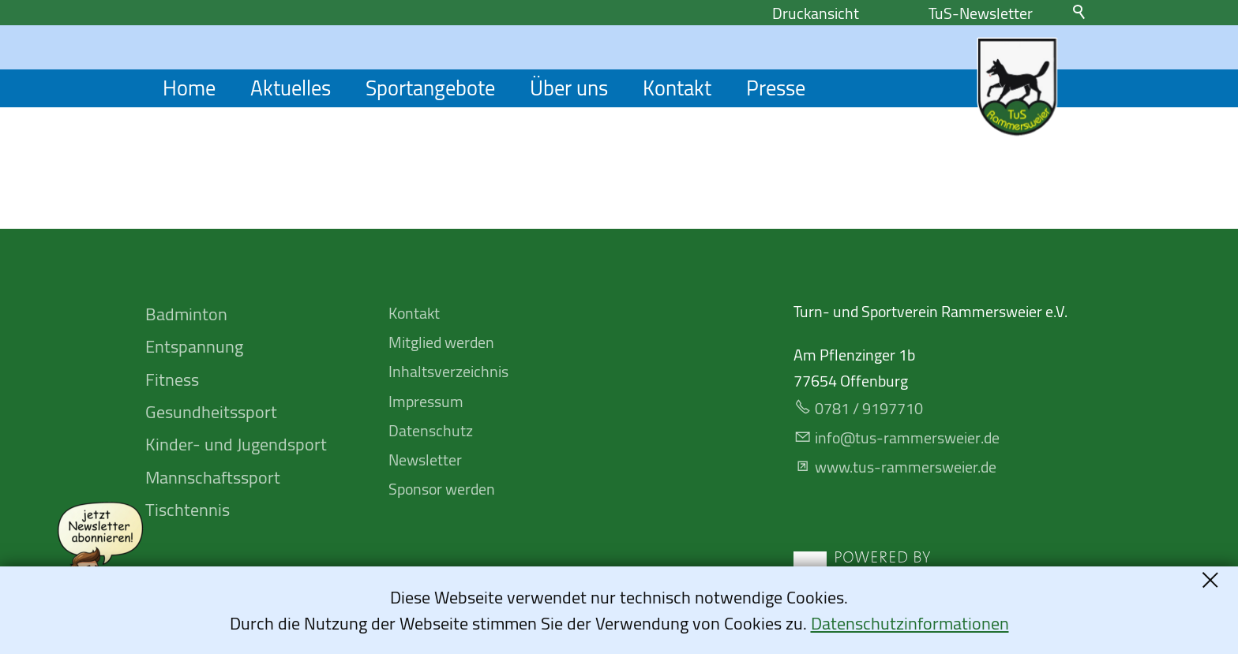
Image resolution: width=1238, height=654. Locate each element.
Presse (775, 88)
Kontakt (677, 88)
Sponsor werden (441, 488)
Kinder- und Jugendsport (236, 444)
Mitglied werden (441, 342)
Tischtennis (187, 509)
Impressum (425, 401)
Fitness (172, 379)
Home (189, 88)
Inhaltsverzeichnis (448, 371)
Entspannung (194, 346)
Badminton (186, 314)
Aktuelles (290, 88)
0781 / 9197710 (869, 408)
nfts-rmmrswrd (907, 437)
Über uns (569, 88)
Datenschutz (430, 430)
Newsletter (425, 459)
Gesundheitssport (211, 411)
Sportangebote (430, 88)
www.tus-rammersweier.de (905, 466)
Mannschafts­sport (212, 477)
